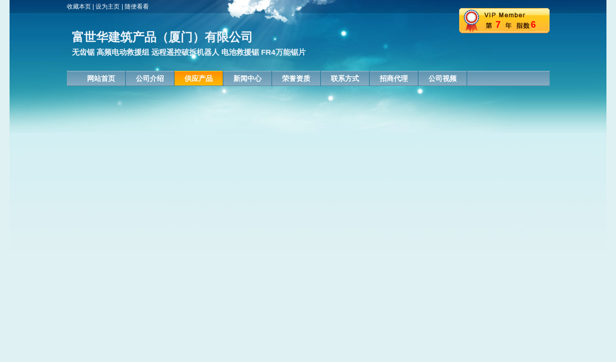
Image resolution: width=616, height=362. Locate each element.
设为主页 (108, 6)
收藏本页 (79, 6)
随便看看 (137, 6)
